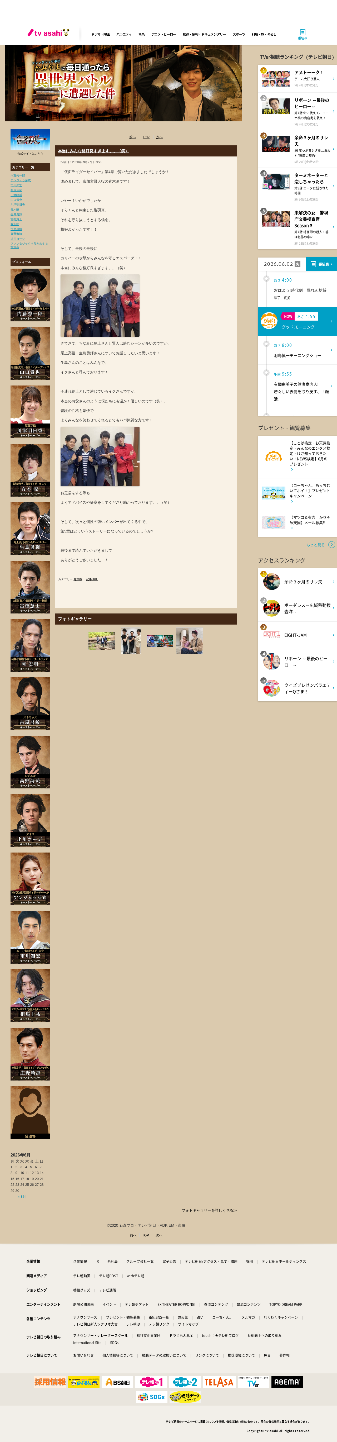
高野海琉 (16, 233)
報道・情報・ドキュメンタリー (204, 34)
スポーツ (239, 34)
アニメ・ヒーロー (163, 34)
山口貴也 (16, 199)
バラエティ (124, 34)
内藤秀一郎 (18, 175)
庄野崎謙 (16, 195)
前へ (132, 137)
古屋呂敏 (16, 229)
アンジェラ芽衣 (21, 180)
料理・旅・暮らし (264, 34)
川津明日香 (18, 204)
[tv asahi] (49, 34)
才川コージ (18, 238)
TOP (146, 137)
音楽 (141, 34)
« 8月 (22, 1196)
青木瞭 (15, 209)
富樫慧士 (16, 219)
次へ (159, 137)
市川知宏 (16, 185)
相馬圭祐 (16, 190)
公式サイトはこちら (30, 153)
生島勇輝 (16, 214)
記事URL (92, 579)
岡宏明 (15, 224)
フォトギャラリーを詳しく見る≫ (209, 1210)
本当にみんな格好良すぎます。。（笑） (93, 151)
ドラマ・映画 (100, 34)
